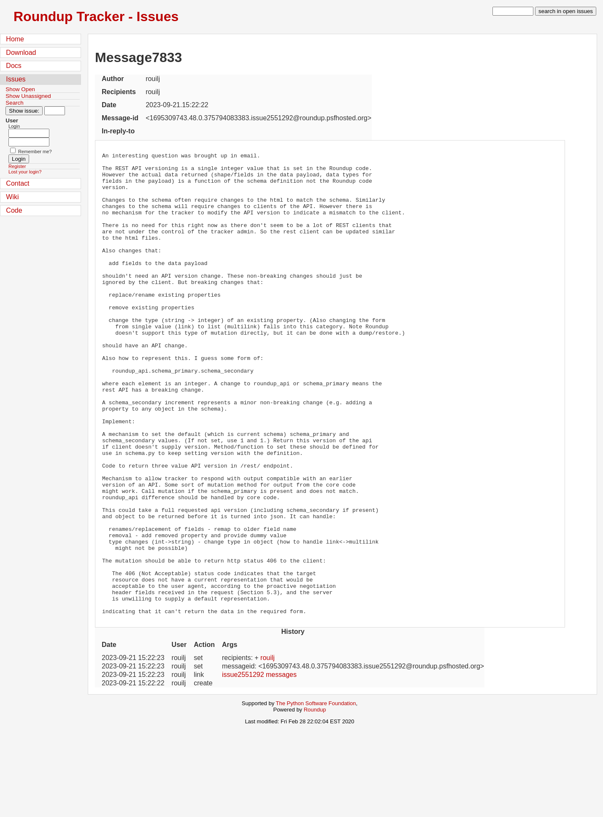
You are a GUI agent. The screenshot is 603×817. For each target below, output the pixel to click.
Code (14, 210)
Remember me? (35, 151)
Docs (13, 65)
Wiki (12, 196)
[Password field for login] (28, 142)
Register (17, 166)
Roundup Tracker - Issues (96, 16)
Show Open (20, 89)
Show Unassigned (28, 96)
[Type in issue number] (54, 110)
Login (14, 126)
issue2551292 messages (259, 767)
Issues (15, 79)
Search (14, 103)
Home (15, 39)
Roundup (315, 802)
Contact (17, 183)
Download (21, 52)
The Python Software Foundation (316, 796)
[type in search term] (512, 11)
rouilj (267, 750)
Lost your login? (24, 171)
